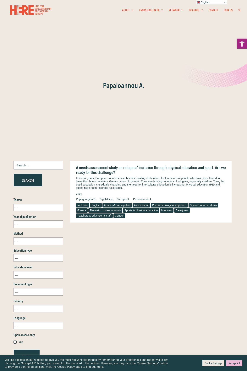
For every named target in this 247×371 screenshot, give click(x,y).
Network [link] (176, 11)
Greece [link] (81, 117)
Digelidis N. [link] (106, 106)
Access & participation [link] (117, 112)
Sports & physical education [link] (141, 117)
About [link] (127, 11)
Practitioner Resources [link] (139, 332)
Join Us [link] (228, 11)
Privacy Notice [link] (135, 302)
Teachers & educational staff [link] (94, 122)
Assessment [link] (141, 112)
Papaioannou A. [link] (142, 106)
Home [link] (17, 302)
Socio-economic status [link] (203, 112)
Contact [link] (213, 11)
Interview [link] (166, 117)
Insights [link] (195, 11)
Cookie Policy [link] (66, 366)
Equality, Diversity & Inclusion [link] (143, 311)
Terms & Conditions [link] (137, 307)
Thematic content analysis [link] (105, 117)
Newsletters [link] (23, 319)
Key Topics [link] (133, 336)
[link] (242, 44)
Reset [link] (17, 274)
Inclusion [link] (82, 112)
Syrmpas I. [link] (123, 106)
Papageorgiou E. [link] (86, 106)
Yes (21, 249)
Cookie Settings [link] (213, 363)
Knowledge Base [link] (151, 11)
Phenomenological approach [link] (169, 112)
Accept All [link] (234, 363)
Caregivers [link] (182, 117)
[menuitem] (127, 11)
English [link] (95, 112)
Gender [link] (119, 122)
